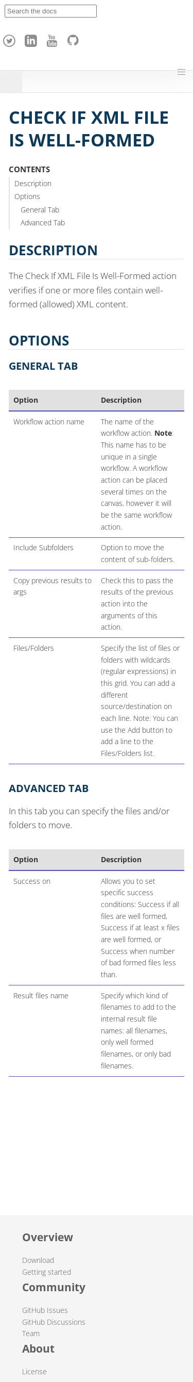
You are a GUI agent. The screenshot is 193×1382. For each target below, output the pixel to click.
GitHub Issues (45, 1310)
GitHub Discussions (53, 1322)
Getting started (46, 1272)
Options (27, 196)
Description (32, 183)
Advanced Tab (43, 222)
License (34, 1371)
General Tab (40, 210)
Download (38, 1260)
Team (31, 1333)
